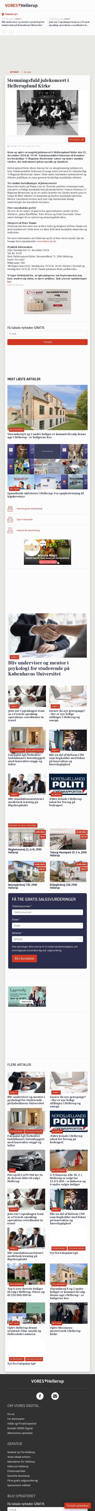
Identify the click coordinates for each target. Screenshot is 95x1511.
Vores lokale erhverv (19, 1456)
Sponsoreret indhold (18, 1485)
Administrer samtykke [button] (20, 1433)
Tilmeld (47, 342)
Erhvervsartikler (16, 1471)
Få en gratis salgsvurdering (22, 1480)
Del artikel (77, 139)
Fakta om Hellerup (17, 1466)
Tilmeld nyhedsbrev (77, 1505)
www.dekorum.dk (46, 241)
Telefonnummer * (22, 906)
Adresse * (17, 933)
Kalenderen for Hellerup (21, 1461)
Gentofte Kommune (18, 1475)
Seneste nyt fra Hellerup (21, 1452)
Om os (10, 1414)
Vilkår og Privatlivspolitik (21, 1423)
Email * (16, 919)
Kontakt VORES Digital (20, 1428)
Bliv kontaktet (24, 958)
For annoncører (16, 1418)
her (9, 281)
